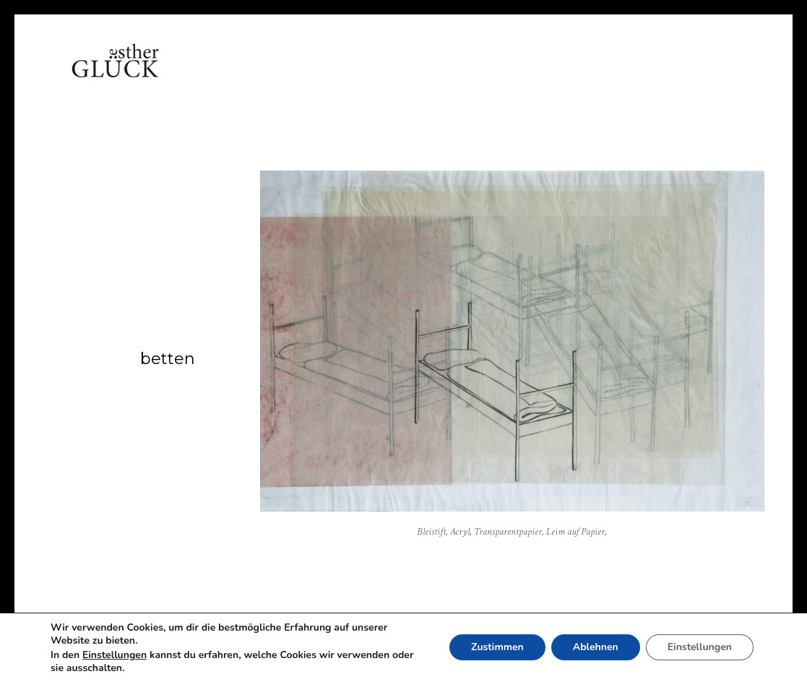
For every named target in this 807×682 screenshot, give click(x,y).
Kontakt (530, 75)
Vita (260, 75)
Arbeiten (324, 75)
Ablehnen (595, 648)
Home (207, 75)
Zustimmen (497, 648)
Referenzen (445, 75)
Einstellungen (114, 655)
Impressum (614, 75)
